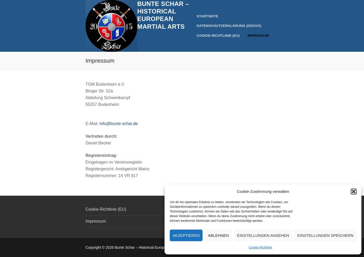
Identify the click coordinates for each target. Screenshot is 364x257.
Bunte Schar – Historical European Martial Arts (163, 15)
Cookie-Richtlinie (260, 247)
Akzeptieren (186, 235)
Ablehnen (218, 235)
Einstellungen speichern (325, 235)
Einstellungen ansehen (263, 235)
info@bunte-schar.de (119, 123)
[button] (353, 191)
